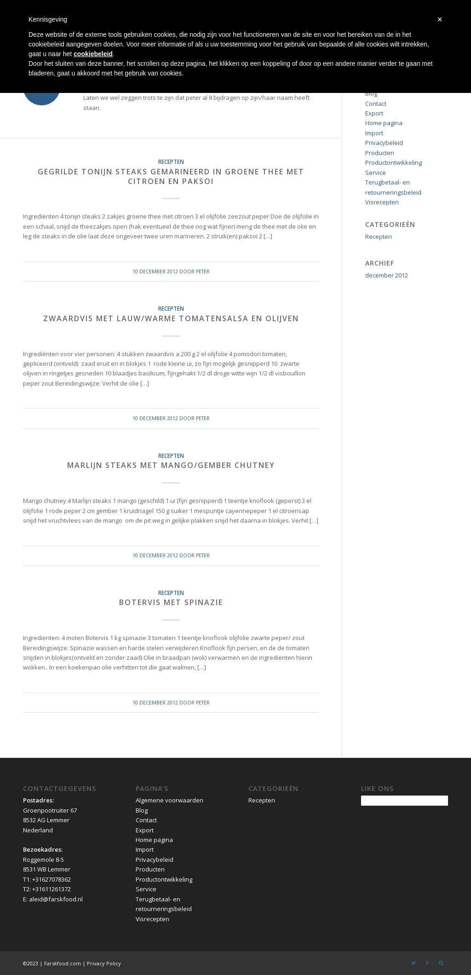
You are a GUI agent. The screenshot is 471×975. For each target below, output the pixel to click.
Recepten (171, 161)
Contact (375, 103)
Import (374, 133)
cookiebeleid (93, 54)
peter (203, 271)
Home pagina (383, 123)
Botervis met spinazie (171, 602)
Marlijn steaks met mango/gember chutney (171, 465)
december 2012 (386, 275)
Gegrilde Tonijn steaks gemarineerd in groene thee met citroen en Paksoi (171, 176)
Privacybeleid (384, 142)
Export (374, 113)
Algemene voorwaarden (169, 800)
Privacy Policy (104, 963)
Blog (371, 93)
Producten (379, 153)
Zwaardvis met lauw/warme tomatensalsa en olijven (171, 318)
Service (375, 172)
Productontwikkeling (393, 162)
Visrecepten (382, 202)
